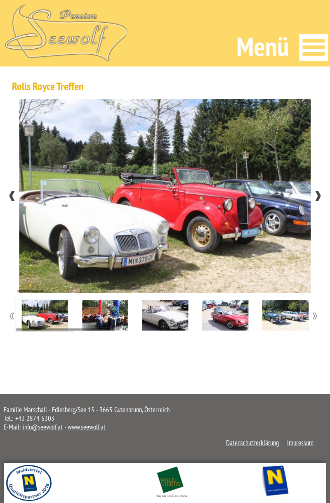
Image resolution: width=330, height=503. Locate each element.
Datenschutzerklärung (252, 442)
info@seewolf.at (43, 427)
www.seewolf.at (87, 427)
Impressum (300, 442)
